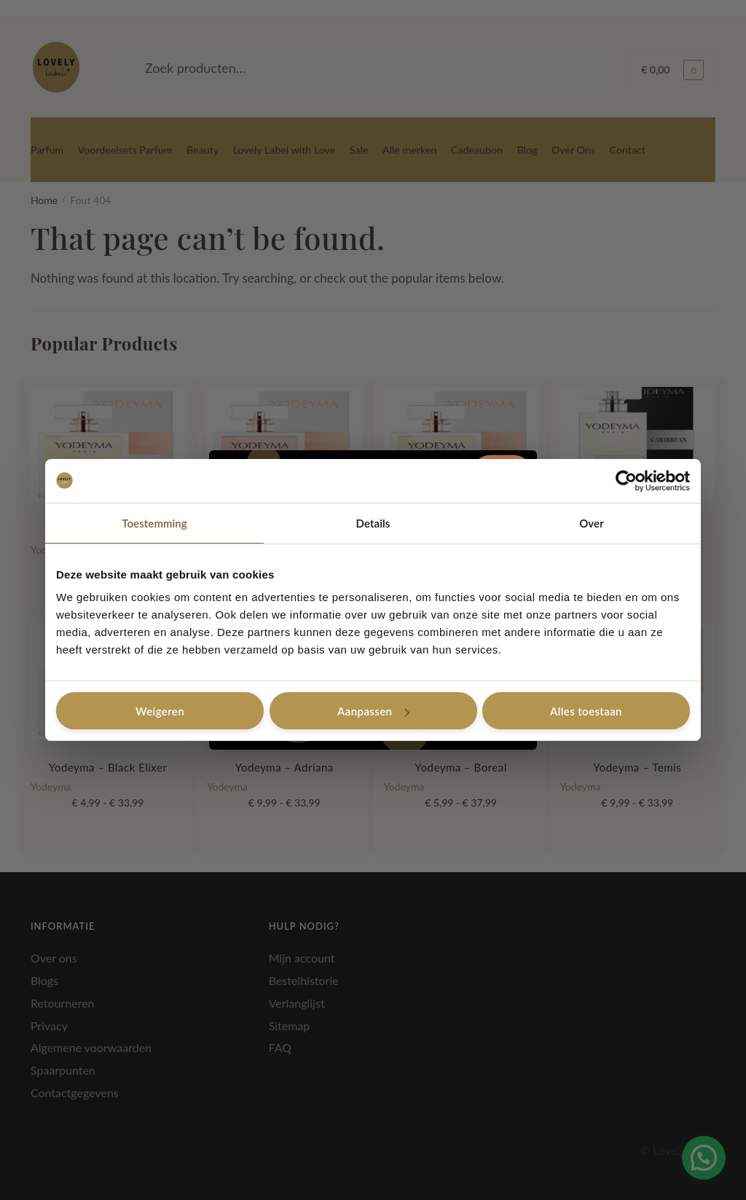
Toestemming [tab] (154, 523)
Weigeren (160, 711)
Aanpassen (373, 711)
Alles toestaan (586, 711)
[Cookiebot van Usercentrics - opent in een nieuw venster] (626, 481)
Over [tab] (591, 523)
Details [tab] (373, 523)
